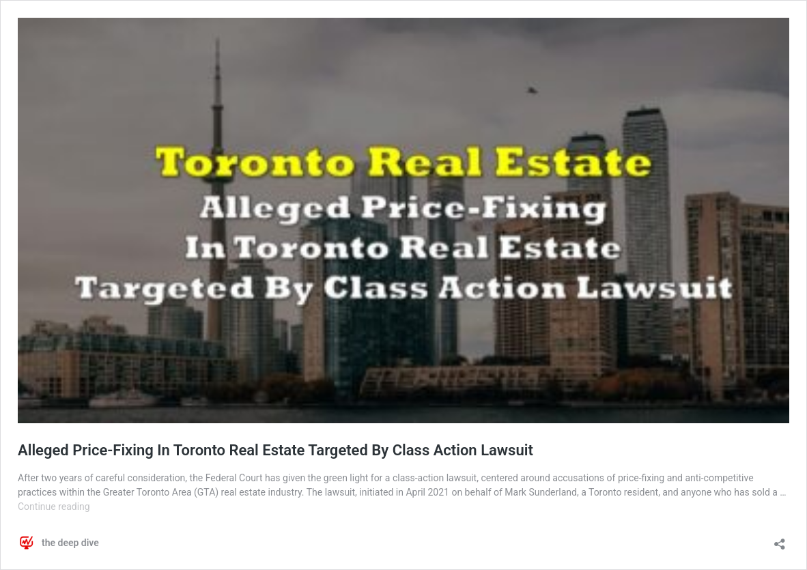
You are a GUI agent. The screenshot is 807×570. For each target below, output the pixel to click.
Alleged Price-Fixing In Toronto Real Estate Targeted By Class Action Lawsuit (275, 450)
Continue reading (54, 506)
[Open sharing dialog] (779, 539)
